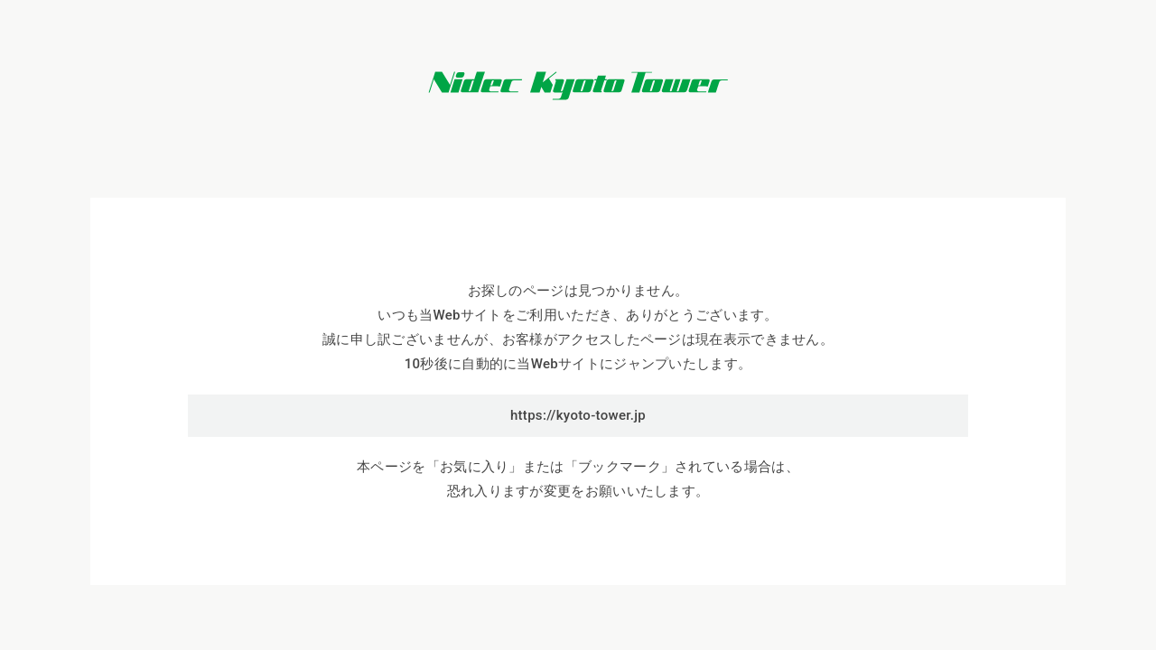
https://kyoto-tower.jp (578, 415)
